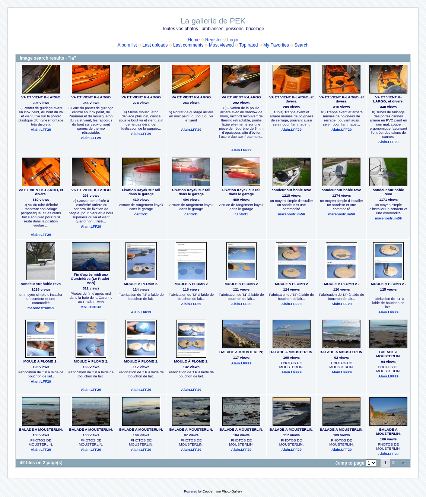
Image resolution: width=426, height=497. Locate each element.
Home (194, 39)
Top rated (248, 45)
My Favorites (276, 45)
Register (213, 39)
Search (301, 45)
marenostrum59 (291, 214)
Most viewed (221, 45)
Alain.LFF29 (41, 129)
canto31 (141, 214)
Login (232, 39)
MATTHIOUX (90, 307)
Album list (127, 45)
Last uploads (155, 45)
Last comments (188, 45)
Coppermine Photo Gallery (222, 491)
